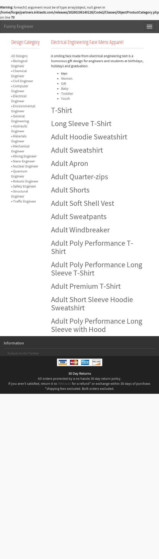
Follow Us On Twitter (23, 353)
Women (67, 78)
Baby (65, 88)
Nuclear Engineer (25, 166)
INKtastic (64, 384)
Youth (65, 99)
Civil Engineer (23, 81)
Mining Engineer (25, 156)
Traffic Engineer (24, 201)
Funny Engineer (18, 26)
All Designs (19, 56)
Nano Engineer (24, 161)
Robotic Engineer (25, 181)
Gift (63, 83)
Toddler (67, 93)
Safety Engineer (24, 186)
